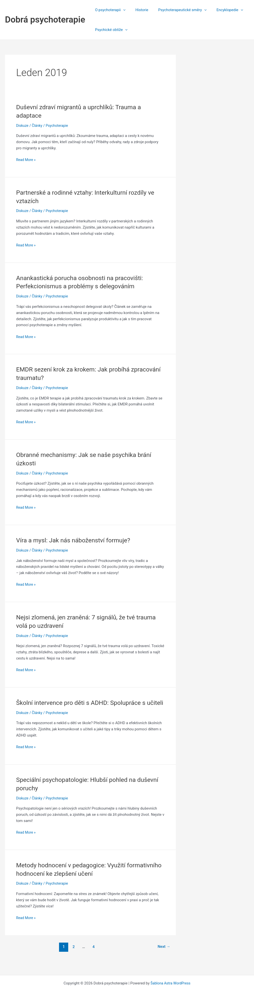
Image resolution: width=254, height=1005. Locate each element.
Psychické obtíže (110, 30)
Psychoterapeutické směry (176, 10)
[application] (122, 10)
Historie (138, 10)
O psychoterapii (109, 10)
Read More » (26, 160)
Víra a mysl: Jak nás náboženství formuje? (76, 540)
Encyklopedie (221, 10)
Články (38, 125)
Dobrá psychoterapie (45, 20)
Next (163, 954)
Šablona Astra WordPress (170, 983)
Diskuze (22, 125)
